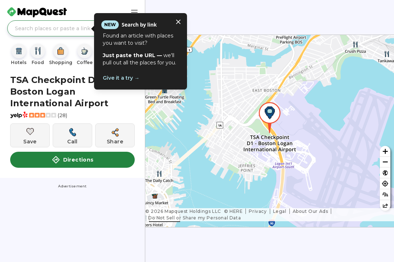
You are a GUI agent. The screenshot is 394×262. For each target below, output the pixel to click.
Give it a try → (121, 78)
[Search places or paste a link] (72, 28)
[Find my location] (385, 183)
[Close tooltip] (178, 22)
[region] (269, 131)
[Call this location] (72, 135)
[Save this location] (30, 135)
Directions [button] (73, 159)
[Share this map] (385, 205)
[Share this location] (115, 135)
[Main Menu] (134, 12)
